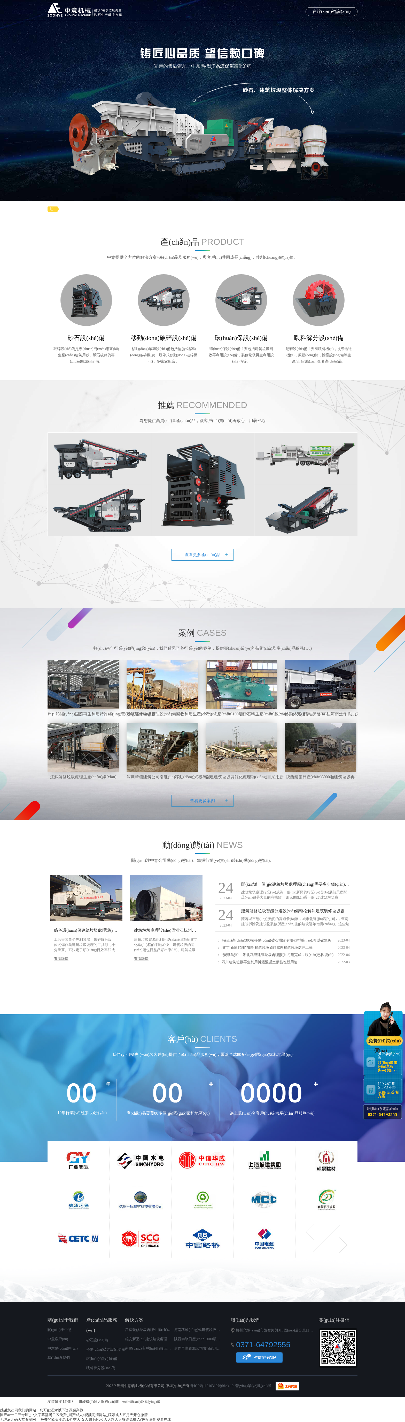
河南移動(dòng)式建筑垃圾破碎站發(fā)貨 (207, 1330)
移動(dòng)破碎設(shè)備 (105, 1349)
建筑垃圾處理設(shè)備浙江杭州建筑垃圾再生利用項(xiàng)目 (189, 930)
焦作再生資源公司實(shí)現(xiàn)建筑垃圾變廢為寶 (214, 1348)
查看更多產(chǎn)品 (203, 554)
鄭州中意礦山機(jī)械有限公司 (85, 10)
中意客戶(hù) (58, 1339)
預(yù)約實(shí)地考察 (390, 1090)
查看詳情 (61, 959)
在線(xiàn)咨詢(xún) (331, 11)
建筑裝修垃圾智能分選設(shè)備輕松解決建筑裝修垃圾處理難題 (299, 911)
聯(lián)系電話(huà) (382, 1112)
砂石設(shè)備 (97, 1340)
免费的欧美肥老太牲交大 (60, 1419)
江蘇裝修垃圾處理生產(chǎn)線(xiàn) (154, 1330)
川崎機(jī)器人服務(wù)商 (99, 1402)
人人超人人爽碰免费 (120, 1419)
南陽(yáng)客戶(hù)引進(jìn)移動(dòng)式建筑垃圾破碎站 (169, 1348)
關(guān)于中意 (60, 1330)
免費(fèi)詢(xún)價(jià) (384, 1041)
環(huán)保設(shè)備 (102, 1359)
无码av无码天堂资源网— (20, 1419)
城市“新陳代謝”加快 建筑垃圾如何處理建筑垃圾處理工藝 (267, 948)
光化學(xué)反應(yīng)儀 (141, 1402)
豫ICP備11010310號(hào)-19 (211, 1386)
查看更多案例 (202, 800)
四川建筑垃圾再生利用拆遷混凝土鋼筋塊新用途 (260, 962)
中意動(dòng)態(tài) (63, 1348)
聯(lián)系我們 (59, 1358)
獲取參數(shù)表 (390, 1062)
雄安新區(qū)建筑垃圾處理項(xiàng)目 (155, 1339)
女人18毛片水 (92, 1419)
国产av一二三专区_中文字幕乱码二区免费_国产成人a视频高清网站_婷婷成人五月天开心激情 (74, 1415)
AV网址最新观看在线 (154, 1419)
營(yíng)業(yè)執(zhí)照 (253, 1386)
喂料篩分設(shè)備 (100, 1368)
